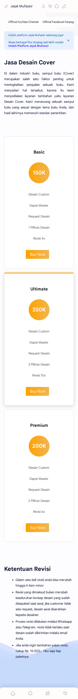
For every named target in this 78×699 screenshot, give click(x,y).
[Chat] (57, 6)
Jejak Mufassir (21, 6)
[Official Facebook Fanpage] (59, 21)
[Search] (30, 693)
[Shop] (50, 6)
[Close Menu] (68, 40)
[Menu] (47, 693)
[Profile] (43, 6)
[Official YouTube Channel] (23, 21)
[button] (36, 6)
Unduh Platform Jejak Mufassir (28, 46)
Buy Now (37, 254)
